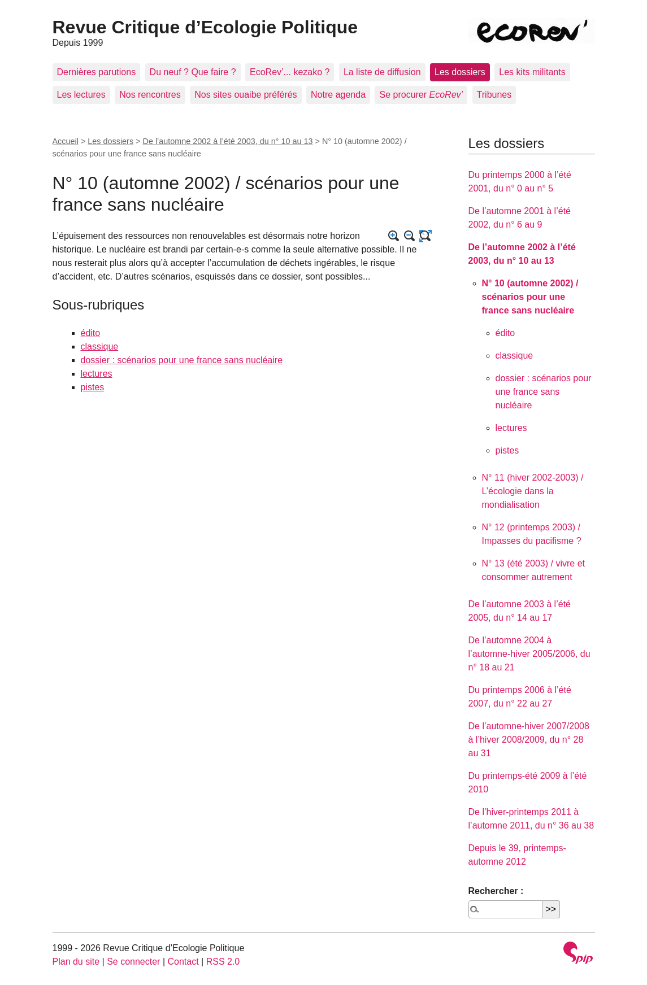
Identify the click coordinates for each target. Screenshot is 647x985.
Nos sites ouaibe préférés (245, 94)
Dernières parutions (96, 72)
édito (91, 333)
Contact (182, 961)
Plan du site (76, 961)
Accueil (66, 141)
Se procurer (421, 94)
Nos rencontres (150, 94)
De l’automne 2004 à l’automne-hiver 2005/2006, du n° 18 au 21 (529, 653)
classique (100, 346)
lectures (96, 373)
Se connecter (133, 961)
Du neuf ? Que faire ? (193, 72)
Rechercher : (496, 891)
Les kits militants (532, 72)
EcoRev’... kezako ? (289, 72)
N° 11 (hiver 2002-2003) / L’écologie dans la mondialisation (533, 491)
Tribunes (494, 94)
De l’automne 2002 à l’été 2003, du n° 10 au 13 (228, 141)
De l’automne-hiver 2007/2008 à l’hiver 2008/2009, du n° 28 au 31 (528, 739)
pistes (93, 387)
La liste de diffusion (382, 72)
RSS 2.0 (223, 961)
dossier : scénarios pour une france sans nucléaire (182, 360)
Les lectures (81, 94)
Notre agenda (338, 94)
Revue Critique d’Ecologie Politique (205, 27)
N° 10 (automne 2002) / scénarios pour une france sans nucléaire (530, 296)
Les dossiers (460, 72)
